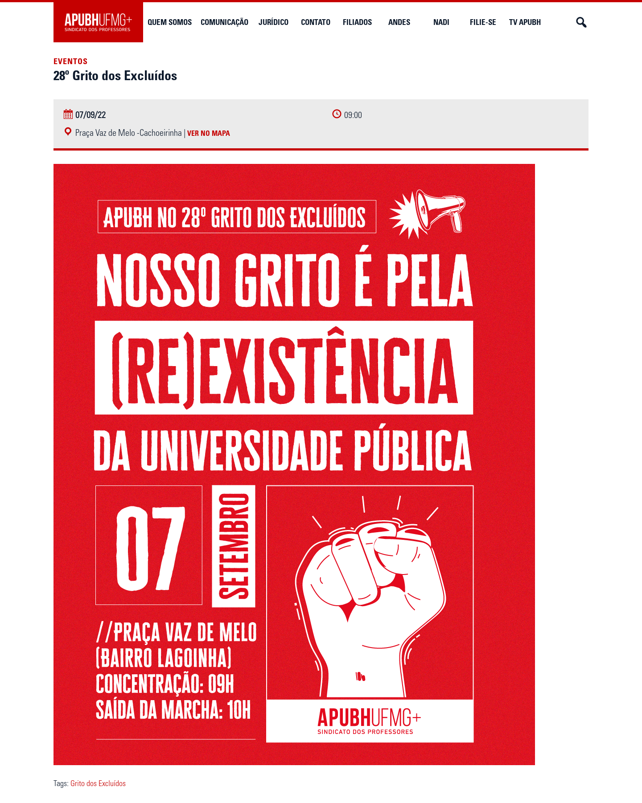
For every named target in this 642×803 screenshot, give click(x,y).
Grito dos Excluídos (98, 783)
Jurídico (273, 22)
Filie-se (483, 22)
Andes (399, 22)
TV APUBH (525, 22)
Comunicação (224, 22)
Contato (315, 22)
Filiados (357, 22)
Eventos (71, 61)
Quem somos (170, 22)
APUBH (98, 22)
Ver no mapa (208, 133)
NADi (441, 22)
